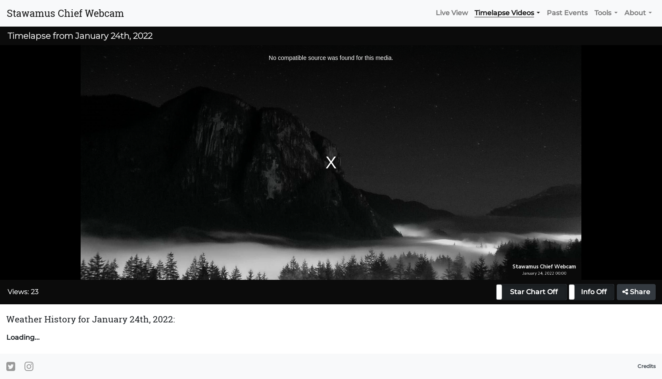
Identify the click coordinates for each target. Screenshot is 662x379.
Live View (452, 13)
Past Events (567, 13)
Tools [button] (602, 13)
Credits (647, 366)
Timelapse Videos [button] (504, 13)
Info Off (594, 292)
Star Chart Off (534, 292)
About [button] (635, 13)
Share (636, 292)
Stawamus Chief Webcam (65, 13)
